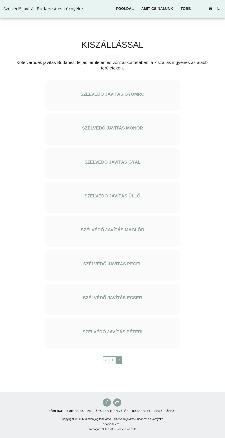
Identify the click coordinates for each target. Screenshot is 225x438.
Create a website (125, 429)
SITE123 (107, 429)
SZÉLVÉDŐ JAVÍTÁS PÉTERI (113, 331)
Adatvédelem (111, 424)
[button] (203, 9)
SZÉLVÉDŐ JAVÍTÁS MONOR (112, 128)
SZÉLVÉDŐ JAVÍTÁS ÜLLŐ (113, 195)
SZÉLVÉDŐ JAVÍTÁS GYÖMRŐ (112, 94)
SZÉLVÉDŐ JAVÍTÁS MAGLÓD (112, 229)
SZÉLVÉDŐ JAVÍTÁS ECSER (112, 297)
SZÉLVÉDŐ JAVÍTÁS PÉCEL (112, 263)
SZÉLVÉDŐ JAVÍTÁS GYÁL (112, 162)
